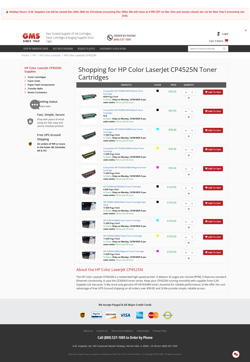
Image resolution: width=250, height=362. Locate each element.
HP (34, 55)
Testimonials (143, 331)
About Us (88, 331)
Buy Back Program (63, 48)
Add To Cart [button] (213, 92)
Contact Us (101, 331)
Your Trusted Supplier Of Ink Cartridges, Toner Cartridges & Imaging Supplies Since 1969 (70, 37)
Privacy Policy (160, 331)
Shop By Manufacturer (35, 48)
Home (25, 55)
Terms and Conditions (122, 331)
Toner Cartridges (36, 77)
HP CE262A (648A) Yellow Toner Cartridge (122, 235)
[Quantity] (192, 92)
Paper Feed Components (41, 84)
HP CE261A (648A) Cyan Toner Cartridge (121, 220)
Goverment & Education (113, 48)
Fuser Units (33, 80)
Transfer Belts (35, 88)
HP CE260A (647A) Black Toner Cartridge (122, 186)
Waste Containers (37, 92)
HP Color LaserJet (50, 55)
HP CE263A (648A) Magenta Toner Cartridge (123, 251)
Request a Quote (86, 48)
